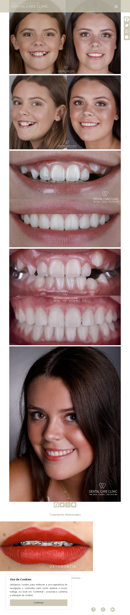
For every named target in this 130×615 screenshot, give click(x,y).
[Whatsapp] (68, 504)
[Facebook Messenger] (73, 504)
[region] (38, 591)
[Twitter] (62, 504)
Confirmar (39, 602)
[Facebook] (56, 504)
